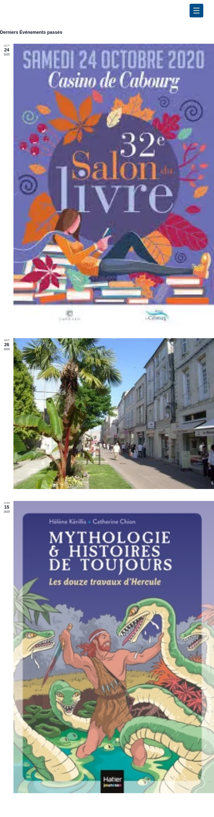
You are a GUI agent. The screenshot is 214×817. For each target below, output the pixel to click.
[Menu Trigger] (196, 10)
